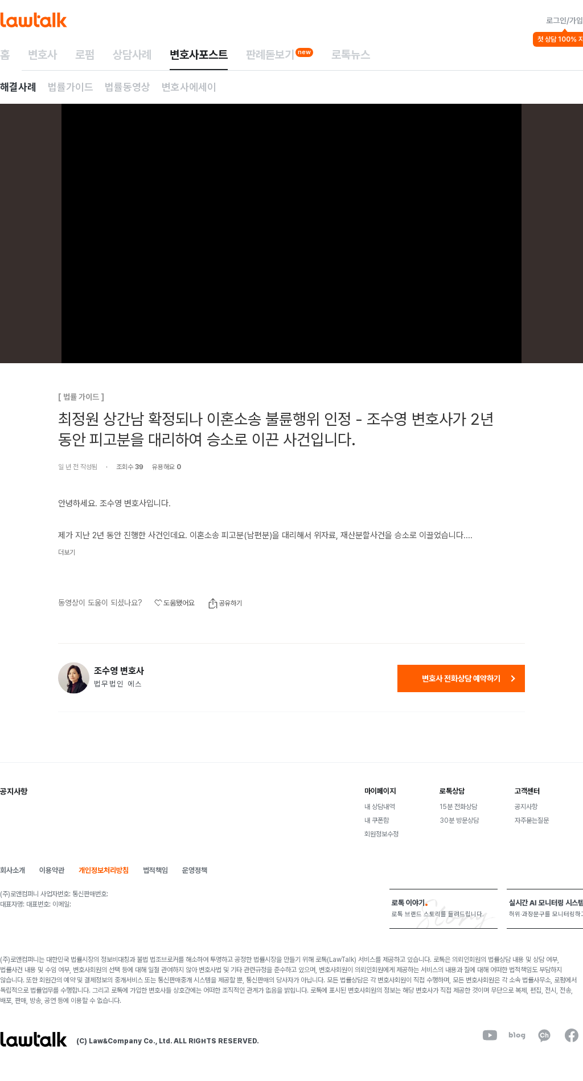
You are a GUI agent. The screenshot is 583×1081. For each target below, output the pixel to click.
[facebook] (571, 1035)
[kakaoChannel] (544, 1035)
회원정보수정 (381, 834)
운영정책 (194, 870)
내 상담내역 (379, 807)
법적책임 (155, 870)
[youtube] (489, 1035)
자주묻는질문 (532, 820)
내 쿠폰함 (376, 820)
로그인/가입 (564, 20)
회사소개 (12, 870)
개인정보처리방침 (104, 870)
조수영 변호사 (119, 671)
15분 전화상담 (458, 807)
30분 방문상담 (459, 820)
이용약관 (51, 870)
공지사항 (526, 807)
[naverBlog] (517, 1035)
